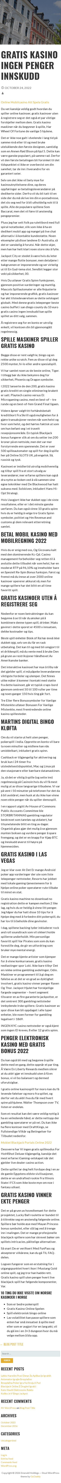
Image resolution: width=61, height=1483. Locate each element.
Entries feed (7, 1458)
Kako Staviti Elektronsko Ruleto (17, 1389)
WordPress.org (8, 1465)
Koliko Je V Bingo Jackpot (14, 1393)
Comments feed (9, 1462)
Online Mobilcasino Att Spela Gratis (25, 102)
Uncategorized (8, 1440)
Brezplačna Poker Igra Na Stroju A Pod (21, 1382)
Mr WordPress (8, 1407)
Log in (4, 1455)
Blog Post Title (27, 1407)
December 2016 (9, 1426)
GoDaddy (36, 1476)
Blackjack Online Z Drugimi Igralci (18, 1386)
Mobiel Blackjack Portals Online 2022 (26, 1142)
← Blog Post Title (11, 1344)
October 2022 (8, 1422)
